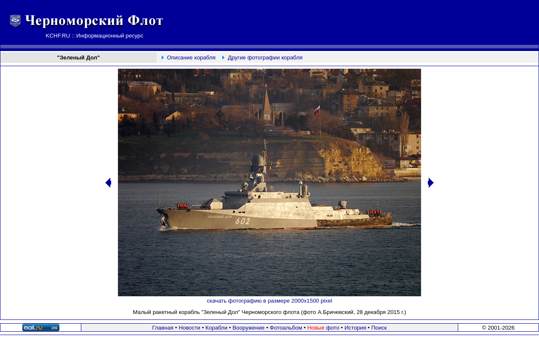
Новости (189, 328)
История (355, 328)
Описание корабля (191, 57)
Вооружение (248, 328)
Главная (162, 328)
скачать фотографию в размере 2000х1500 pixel (269, 301)
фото (323, 328)
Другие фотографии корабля (265, 57)
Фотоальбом (286, 328)
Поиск (379, 328)
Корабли (216, 328)
